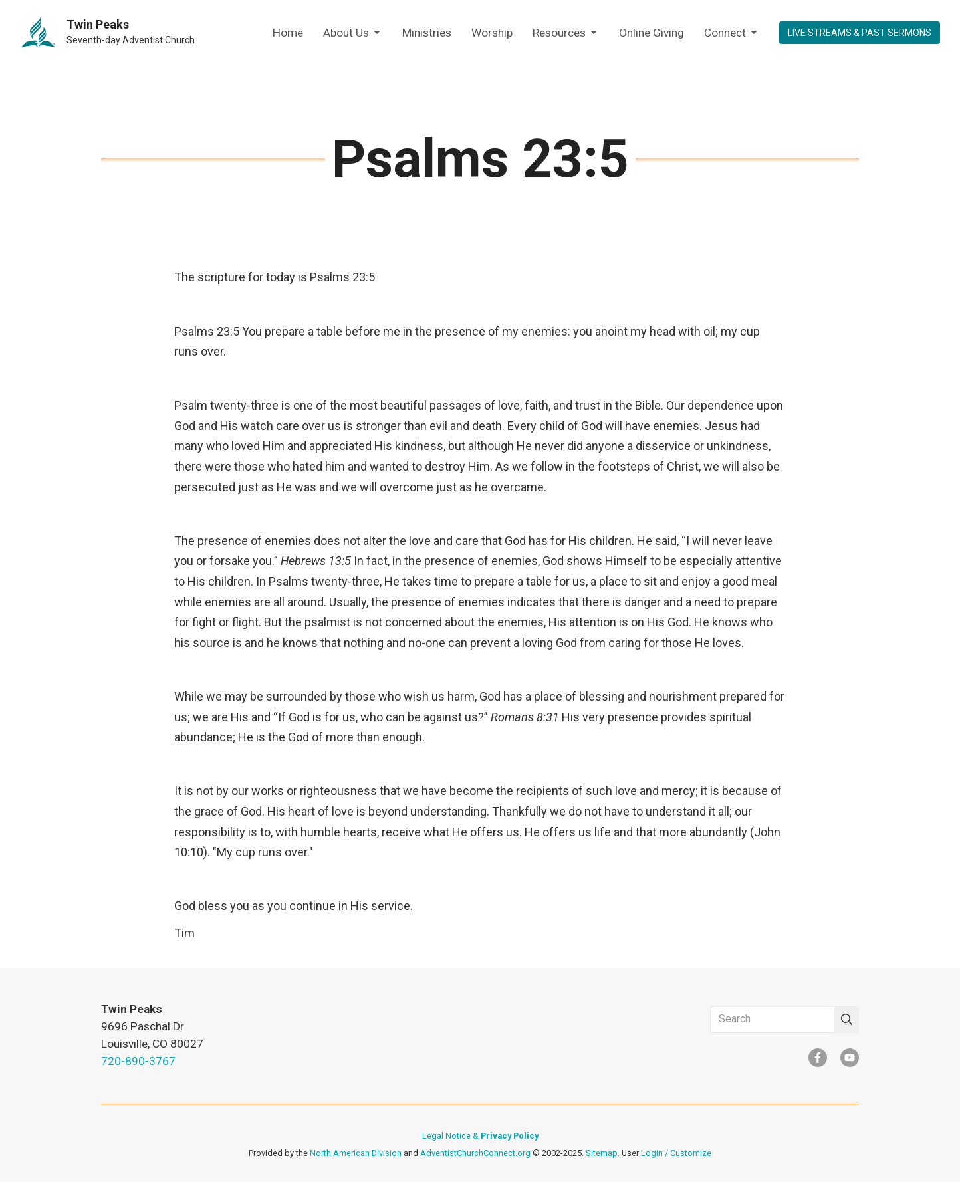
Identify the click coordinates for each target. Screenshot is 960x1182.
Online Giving (651, 32)
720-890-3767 (138, 1061)
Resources (566, 33)
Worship (492, 32)
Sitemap (602, 1153)
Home (288, 32)
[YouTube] (850, 1058)
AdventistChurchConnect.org (475, 1153)
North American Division (356, 1153)
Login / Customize (676, 1153)
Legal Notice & (480, 1136)
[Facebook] (818, 1058)
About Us (352, 33)
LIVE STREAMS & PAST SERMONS (859, 32)
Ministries (426, 32)
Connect (731, 33)
